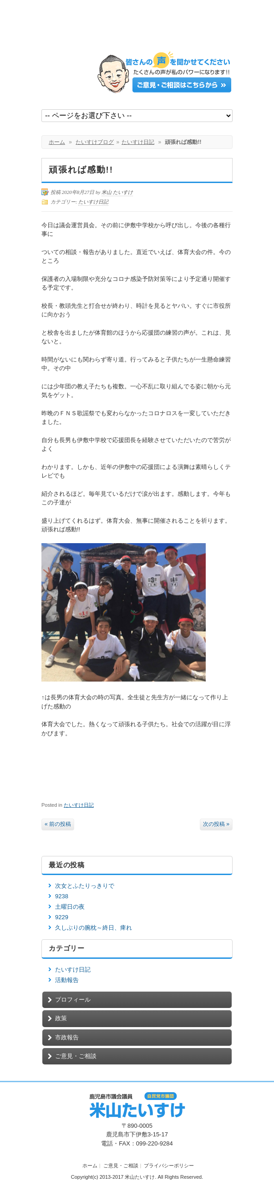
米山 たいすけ (117, 192)
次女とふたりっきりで (84, 885)
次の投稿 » (216, 824)
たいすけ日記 (138, 142)
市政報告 (67, 1037)
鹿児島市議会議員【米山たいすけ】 (109, 28)
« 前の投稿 (58, 824)
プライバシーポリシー (169, 1165)
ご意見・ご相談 (75, 1056)
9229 (61, 917)
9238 (61, 896)
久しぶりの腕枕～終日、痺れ (93, 927)
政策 (61, 1018)
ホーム (57, 142)
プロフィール (73, 999)
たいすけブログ (95, 142)
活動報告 (67, 980)
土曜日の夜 (70, 906)
